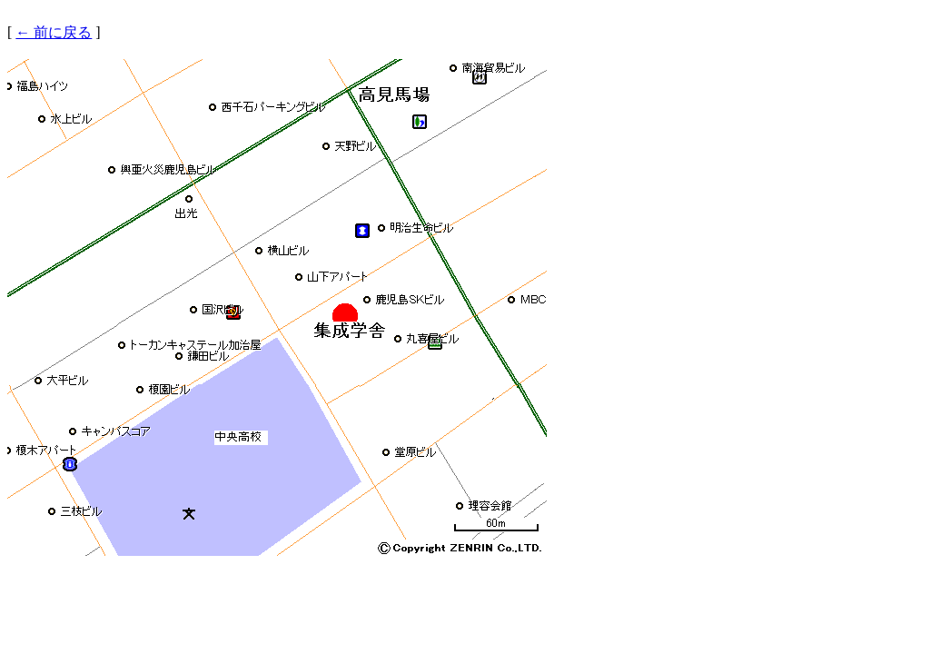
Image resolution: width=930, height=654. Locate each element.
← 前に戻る (53, 32)
